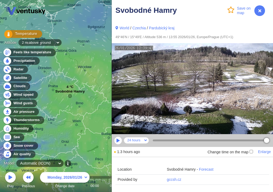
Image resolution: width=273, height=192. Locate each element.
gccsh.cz (174, 179)
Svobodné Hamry (70, 92)
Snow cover (20, 146)
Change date (65, 180)
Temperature (21, 34)
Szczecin (54, 21)
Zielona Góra (66, 51)
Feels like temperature (29, 52)
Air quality (19, 154)
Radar (15, 69)
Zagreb (72, 164)
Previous (28, 180)
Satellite (17, 78)
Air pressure (21, 112)
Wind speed (20, 95)
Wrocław (84, 67)
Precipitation (21, 61)
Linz (51, 120)
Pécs (99, 160)
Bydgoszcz (96, 27)
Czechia (139, 28)
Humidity (18, 129)
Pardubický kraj (162, 28)
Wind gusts (20, 103)
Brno (79, 104)
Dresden (44, 68)
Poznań (83, 42)
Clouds (16, 86)
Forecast (206, 169)
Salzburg (36, 129)
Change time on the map (230, 152)
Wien (77, 122)
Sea (13, 137)
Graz (65, 142)
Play (10, 180)
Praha (53, 87)
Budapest (109, 135)
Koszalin (74, 6)
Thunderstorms (23, 120)
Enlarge (264, 152)
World (124, 28)
